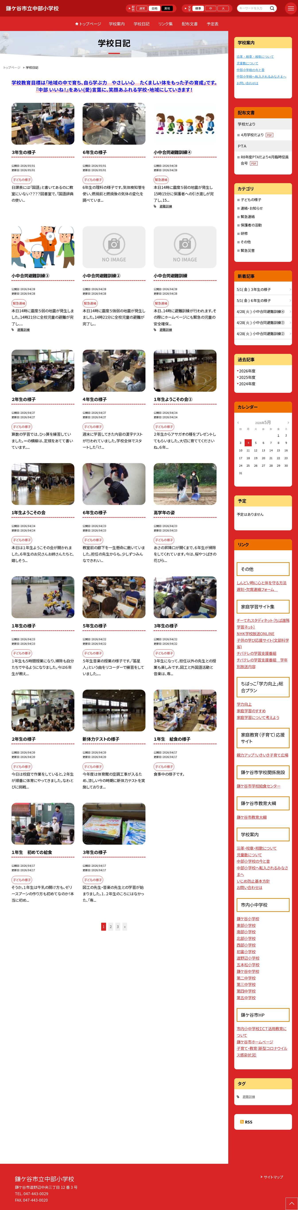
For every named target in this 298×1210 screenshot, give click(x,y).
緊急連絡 (248, 216)
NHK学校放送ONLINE (256, 633)
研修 (244, 233)
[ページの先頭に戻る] (292, 1204)
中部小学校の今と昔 (251, 70)
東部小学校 (246, 925)
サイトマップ (273, 1177)
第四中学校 (246, 991)
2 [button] (111, 926)
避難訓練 (166, 206)
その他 (246, 241)
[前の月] (237, 422)
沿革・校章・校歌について (255, 57)
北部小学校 (246, 938)
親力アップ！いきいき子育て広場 (262, 755)
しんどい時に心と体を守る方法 (261, 582)
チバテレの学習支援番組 (256, 653)
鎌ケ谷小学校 (248, 918)
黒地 (167, 8)
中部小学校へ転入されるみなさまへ (261, 77)
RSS (248, 1122)
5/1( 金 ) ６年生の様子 (254, 300)
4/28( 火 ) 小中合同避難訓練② (260, 333)
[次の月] (288, 422)
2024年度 (247, 383)
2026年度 (247, 371)
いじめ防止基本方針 (253, 881)
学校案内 (117, 24)
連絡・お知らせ (252, 208)
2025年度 (247, 377)
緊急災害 (248, 250)
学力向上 (244, 704)
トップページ (90, 24)
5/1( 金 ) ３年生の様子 (254, 289)
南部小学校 (246, 931)
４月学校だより (257, 134)
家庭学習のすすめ (251, 710)
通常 (142, 8)
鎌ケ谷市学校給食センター (259, 786)
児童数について (247, 63)
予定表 (213, 24)
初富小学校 (246, 951)
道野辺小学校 (248, 958)
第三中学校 (246, 984)
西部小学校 (246, 945)
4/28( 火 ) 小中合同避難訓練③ (260, 322)
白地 (154, 8)
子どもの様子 (251, 199)
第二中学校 (246, 978)
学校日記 (141, 24)
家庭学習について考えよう (258, 717)
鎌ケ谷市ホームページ (255, 1042)
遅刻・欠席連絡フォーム (257, 589)
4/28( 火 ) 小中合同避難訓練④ (260, 311)
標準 (198, 8)
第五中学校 (246, 997)
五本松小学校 (248, 964)
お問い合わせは (247, 83)
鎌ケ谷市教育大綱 (252, 817)
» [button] (125, 926)
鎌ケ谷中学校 (248, 971)
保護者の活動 (251, 225)
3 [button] (118, 926)
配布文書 (190, 24)
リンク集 (165, 24)
